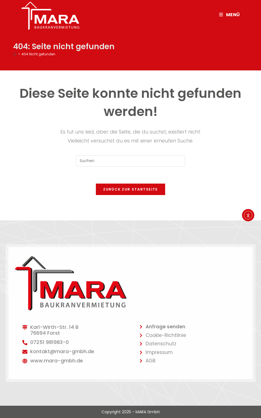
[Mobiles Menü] (229, 14)
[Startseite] (14, 54)
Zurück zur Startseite (130, 189)
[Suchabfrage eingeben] (130, 161)
